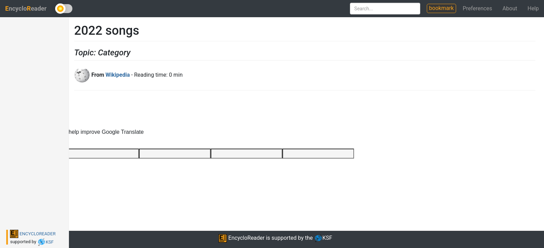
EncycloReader (241, 238)
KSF (45, 242)
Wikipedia (117, 75)
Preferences (477, 8)
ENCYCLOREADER (33, 233)
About (510, 8)
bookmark (441, 8)
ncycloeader (26, 8)
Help (533, 8)
